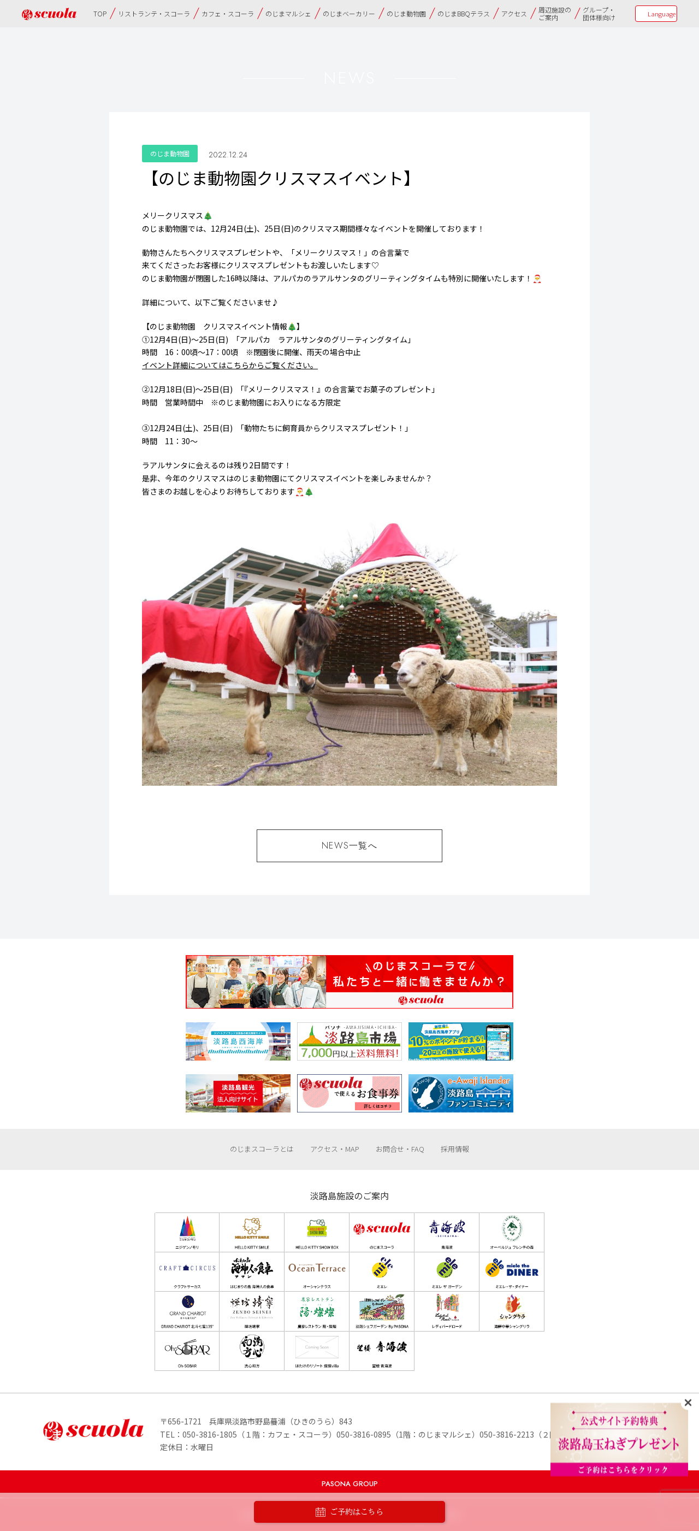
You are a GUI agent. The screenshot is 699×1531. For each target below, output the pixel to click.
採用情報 (455, 1149)
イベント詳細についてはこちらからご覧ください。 (230, 365)
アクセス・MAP (334, 1149)
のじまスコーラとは (262, 1149)
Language (662, 13)
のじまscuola (49, 13)
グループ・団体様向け (599, 13)
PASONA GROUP (350, 1484)
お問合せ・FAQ (400, 1149)
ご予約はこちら (349, 1512)
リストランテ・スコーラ (154, 13)
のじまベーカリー (349, 13)
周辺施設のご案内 (554, 13)
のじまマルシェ (288, 13)
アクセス (514, 13)
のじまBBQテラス (463, 13)
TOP (99, 13)
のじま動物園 (406, 13)
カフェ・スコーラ (228, 13)
